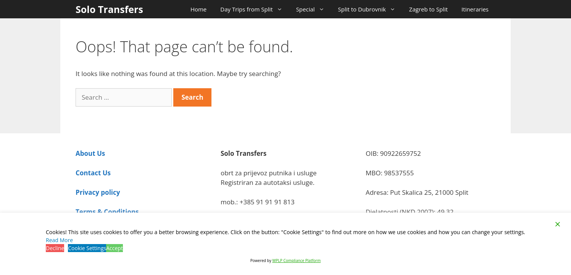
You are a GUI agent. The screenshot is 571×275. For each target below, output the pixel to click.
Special (313, 9)
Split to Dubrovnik (370, 9)
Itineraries (475, 9)
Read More (59, 240)
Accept (114, 248)
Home (198, 9)
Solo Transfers (109, 9)
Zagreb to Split (428, 9)
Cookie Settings (87, 248)
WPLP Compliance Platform (296, 260)
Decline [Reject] (55, 248)
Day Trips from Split (254, 9)
